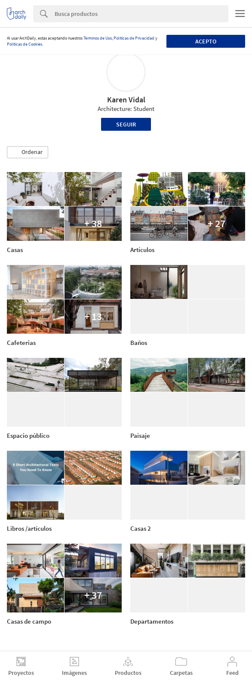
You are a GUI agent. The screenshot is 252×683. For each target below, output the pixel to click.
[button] (27, 152)
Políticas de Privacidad (134, 38)
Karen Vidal (126, 100)
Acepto (205, 41)
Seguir (126, 124)
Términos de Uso (97, 38)
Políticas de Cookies (24, 44)
